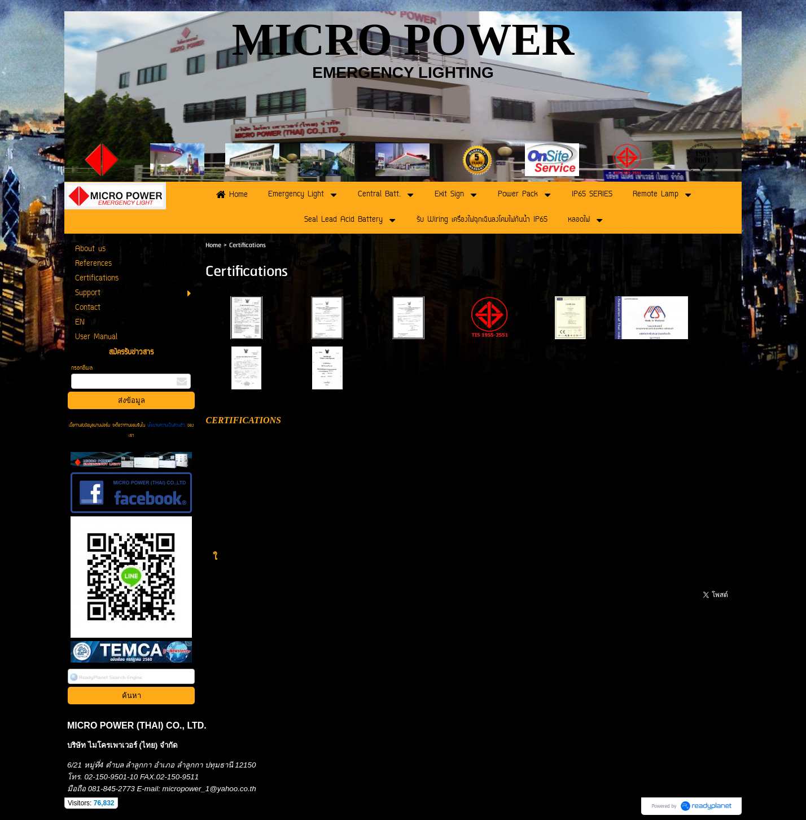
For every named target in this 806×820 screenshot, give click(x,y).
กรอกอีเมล (82, 368)
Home (213, 245)
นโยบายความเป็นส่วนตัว (166, 425)
